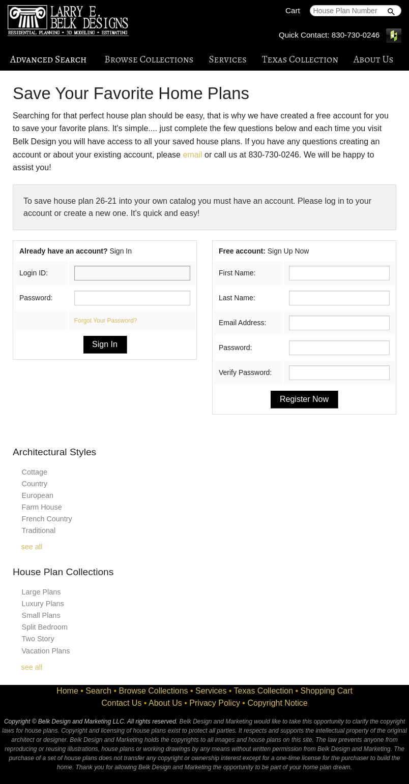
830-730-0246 (356, 34)
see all (32, 547)
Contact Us (121, 703)
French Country (47, 519)
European (37, 495)
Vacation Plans (46, 651)
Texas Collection (300, 59)
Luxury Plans (43, 604)
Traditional (39, 530)
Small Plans (41, 615)
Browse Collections (148, 59)
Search (98, 690)
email (192, 154)
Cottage (34, 472)
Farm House (42, 507)
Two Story (38, 639)
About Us (373, 59)
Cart (292, 10)
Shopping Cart (327, 690)
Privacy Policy (214, 703)
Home (67, 690)
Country (34, 484)
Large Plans (41, 592)
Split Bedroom (45, 627)
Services (227, 59)
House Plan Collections (63, 572)
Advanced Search (48, 59)
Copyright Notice (277, 703)
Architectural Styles (54, 452)
